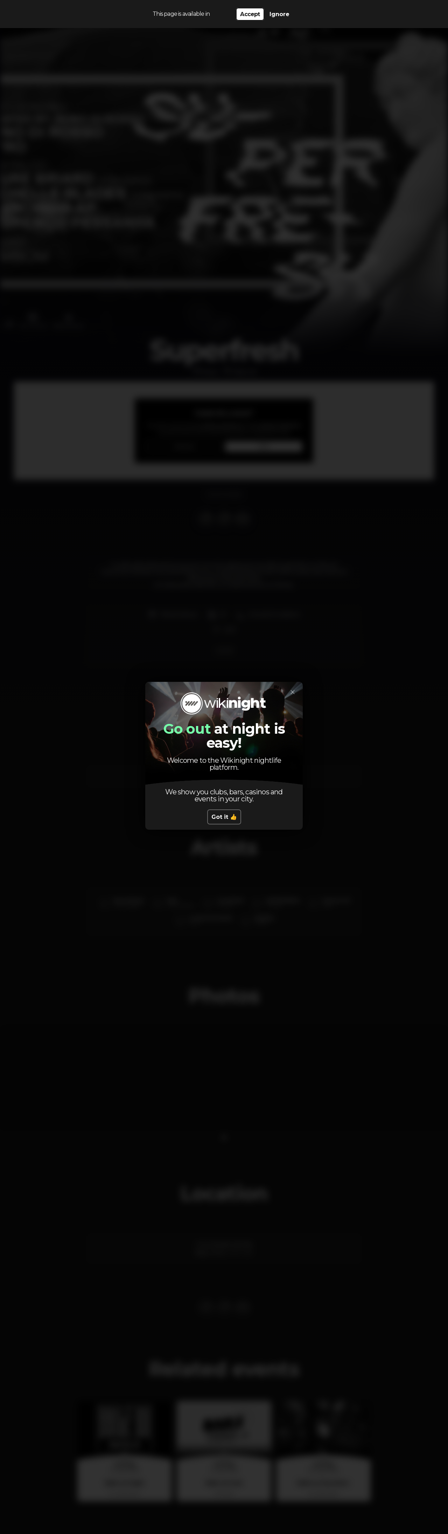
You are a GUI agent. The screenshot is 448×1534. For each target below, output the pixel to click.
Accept (250, 14)
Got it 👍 (224, 817)
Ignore (279, 14)
